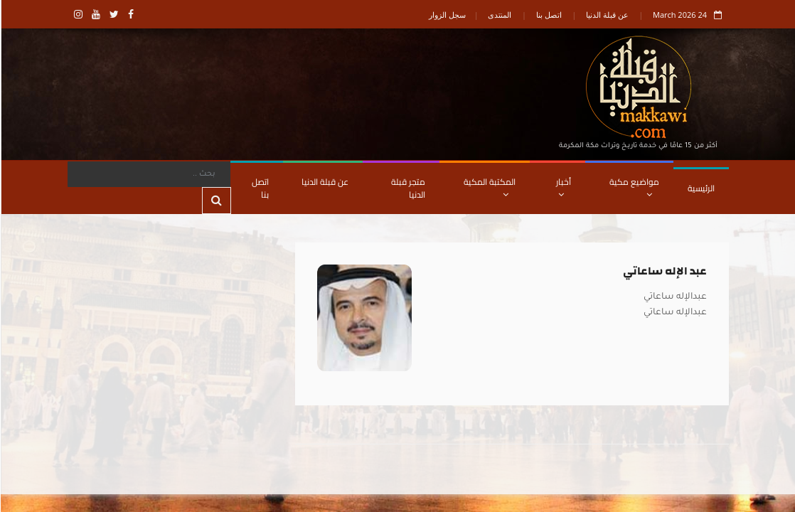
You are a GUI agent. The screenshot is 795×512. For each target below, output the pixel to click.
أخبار (562, 186)
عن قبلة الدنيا (606, 14)
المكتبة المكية (489, 186)
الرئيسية (700, 188)
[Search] (148, 174)
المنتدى (499, 14)
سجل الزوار (446, 14)
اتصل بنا (548, 14)
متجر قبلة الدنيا (407, 188)
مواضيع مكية (633, 186)
